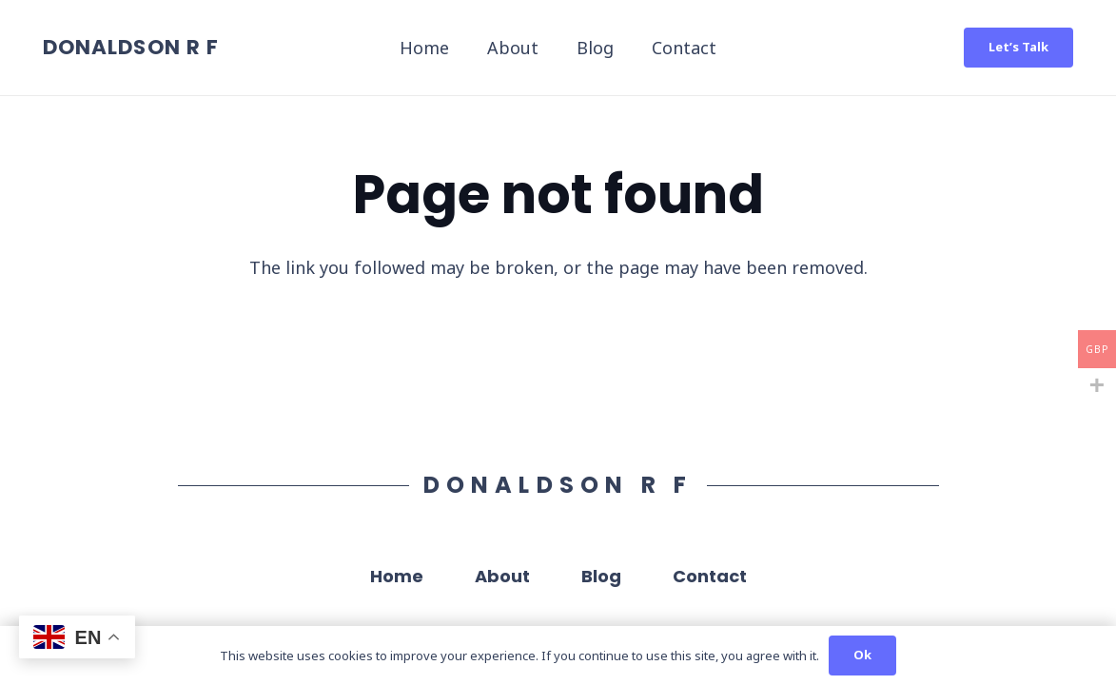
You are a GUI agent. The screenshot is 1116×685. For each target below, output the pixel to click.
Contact (710, 576)
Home (396, 576)
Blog (601, 576)
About (502, 576)
